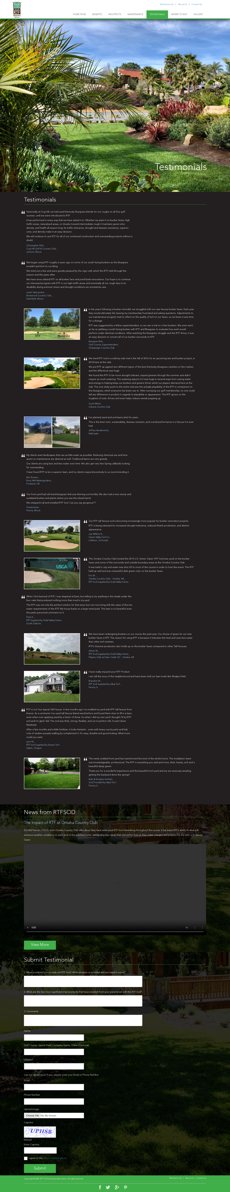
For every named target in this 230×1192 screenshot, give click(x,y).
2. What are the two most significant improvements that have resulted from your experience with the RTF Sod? (83, 992)
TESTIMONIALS (157, 14)
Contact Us (197, 4)
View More (40, 945)
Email (27, 1080)
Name (27, 1031)
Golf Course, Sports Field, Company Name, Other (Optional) (56, 1045)
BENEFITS (97, 14)
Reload (27, 1140)
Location (28, 1060)
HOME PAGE (79, 14)
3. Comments (31, 1011)
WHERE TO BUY (179, 14)
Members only (166, 4)
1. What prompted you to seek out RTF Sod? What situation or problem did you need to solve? (74, 972)
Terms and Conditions (55, 1158)
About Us (182, 4)
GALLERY (198, 14)
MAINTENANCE (135, 14)
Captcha (28, 1122)
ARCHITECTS (114, 14)
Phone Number (32, 1095)
